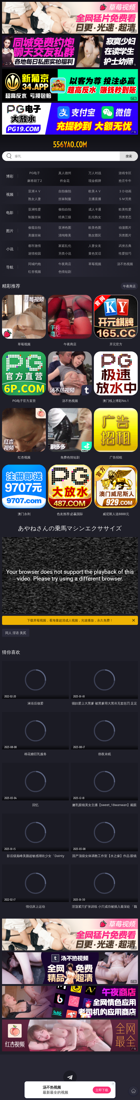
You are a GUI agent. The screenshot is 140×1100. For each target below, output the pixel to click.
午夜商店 (64, 264)
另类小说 (64, 253)
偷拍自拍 (64, 209)
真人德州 (64, 173)
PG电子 (34, 173)
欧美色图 (94, 227)
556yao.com (70, 144)
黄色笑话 (94, 253)
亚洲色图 (64, 227)
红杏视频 (34, 271)
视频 (9, 194)
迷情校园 (34, 253)
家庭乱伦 (64, 245)
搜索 (129, 156)
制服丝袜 (34, 217)
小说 (9, 248)
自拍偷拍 (64, 191)
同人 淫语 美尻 (15, 633)
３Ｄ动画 (125, 191)
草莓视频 (94, 264)
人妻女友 (94, 245)
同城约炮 (34, 264)
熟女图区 (94, 235)
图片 (9, 230)
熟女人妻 (34, 199)
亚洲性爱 (34, 209)
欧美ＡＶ (94, 191)
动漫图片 (125, 227)
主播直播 (94, 199)
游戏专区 (125, 173)
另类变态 (125, 217)
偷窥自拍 (34, 227)
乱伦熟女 (94, 217)
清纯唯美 (64, 235)
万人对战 (94, 173)
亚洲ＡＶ (34, 191)
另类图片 (125, 235)
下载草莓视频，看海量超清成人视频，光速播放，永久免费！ (81, 620)
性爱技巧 (125, 253)
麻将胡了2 (34, 180)
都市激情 (34, 245)
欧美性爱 (125, 209)
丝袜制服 (64, 199)
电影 (9, 212)
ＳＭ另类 (125, 199)
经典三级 (64, 217)
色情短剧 (64, 271)
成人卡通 (94, 209)
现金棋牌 (94, 180)
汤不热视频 (125, 264)
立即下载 (101, 1090)
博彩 (9, 176)
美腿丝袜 (34, 235)
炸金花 (65, 180)
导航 (9, 267)
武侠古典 (125, 245)
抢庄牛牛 (125, 180)
